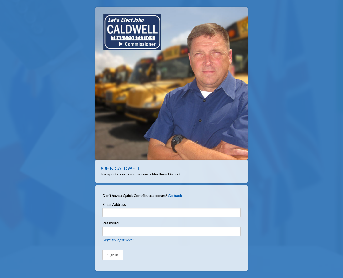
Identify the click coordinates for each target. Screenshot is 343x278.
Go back (175, 195)
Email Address (114, 204)
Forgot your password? (118, 240)
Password (110, 223)
